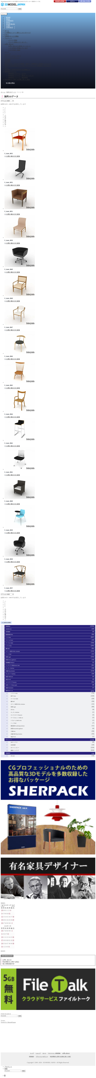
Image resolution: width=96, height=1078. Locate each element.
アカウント (8, 38)
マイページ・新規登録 (54, 1053)
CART (8, 26)
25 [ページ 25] (5, 116)
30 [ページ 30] (5, 124)
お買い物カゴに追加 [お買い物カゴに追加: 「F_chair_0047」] (13, 330)
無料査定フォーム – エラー (17, 73)
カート (6, 52)
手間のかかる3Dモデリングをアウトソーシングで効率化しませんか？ (27, 66)
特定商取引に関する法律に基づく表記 (17, 79)
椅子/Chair (13, 696)
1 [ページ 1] (4, 109)
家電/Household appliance (17, 728)
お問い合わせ (9, 44)
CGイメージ (9, 739)
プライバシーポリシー (12, 58)
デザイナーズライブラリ (12, 56)
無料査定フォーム (10, 71)
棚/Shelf (8, 648)
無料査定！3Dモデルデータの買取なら (17, 69)
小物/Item (13, 731)
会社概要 (7, 60)
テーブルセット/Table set (17, 717)
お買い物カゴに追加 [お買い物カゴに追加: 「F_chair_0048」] (13, 301)
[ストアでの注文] (7, 101)
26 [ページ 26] (5, 117)
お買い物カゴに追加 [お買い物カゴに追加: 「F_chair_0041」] (13, 475)
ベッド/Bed (8, 654)
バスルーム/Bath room (16, 720)
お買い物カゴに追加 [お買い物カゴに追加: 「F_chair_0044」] (13, 417)
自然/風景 (13, 745)
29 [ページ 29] (5, 122)
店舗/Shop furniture (10, 671)
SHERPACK (9, 629)
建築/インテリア (15, 750)
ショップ (7, 54)
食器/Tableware (9, 676)
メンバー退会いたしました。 (18, 42)
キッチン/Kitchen (10, 668)
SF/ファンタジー (15, 747)
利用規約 (7, 62)
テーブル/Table (9, 643)
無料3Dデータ (11, 92)
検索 (19, 9)
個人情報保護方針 (9, 964)
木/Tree (12, 709)
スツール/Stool (9, 640)
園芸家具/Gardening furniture (18, 726)
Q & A (8, 22)
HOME (8, 17)
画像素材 (8, 753)
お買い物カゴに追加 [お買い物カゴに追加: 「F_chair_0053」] (13, 156)
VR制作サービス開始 (11, 36)
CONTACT (9, 27)
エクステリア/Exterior (11, 682)
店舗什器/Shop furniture (16, 734)
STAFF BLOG (10, 24)
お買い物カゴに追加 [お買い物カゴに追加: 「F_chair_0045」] (13, 388)
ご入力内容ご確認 (14, 50)
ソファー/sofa (14, 693)
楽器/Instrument (9, 687)
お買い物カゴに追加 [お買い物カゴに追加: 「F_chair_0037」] (13, 591)
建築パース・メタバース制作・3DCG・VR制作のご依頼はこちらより (27, 64)
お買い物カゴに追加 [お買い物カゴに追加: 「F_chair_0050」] (13, 243)
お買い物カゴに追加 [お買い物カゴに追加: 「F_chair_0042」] (13, 446)
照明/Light (8, 657)
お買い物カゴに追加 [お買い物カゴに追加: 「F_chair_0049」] (13, 272)
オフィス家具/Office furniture (13, 651)
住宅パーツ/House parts (11, 685)
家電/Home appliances (11, 659)
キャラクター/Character (16, 715)
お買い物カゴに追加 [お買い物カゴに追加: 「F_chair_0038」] (13, 562)
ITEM (8, 19)
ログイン (72, 1)
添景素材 (8, 631)
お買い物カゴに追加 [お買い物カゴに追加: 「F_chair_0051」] (13, 214)
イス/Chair (8, 637)
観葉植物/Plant (9, 634)
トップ (32, 1053)
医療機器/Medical (10, 662)
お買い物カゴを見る (85, 1)
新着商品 (8, 626)
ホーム (6, 31)
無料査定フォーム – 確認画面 (18, 77)
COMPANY (10, 21)
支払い (6, 68)
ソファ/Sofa (8, 645)
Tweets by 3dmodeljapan (8, 1022)
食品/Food (8, 679)
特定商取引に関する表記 (11, 962)
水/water (13, 756)
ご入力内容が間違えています (18, 48)
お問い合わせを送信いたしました (19, 46)
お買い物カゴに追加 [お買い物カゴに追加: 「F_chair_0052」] (13, 185)
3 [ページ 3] (4, 112)
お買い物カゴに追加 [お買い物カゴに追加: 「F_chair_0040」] (13, 504)
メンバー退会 (12, 40)
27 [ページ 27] (5, 119)
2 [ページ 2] (4, 111)
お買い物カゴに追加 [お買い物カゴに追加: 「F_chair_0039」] (13, 533)
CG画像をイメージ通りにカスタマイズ (17, 32)
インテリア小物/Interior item (13, 665)
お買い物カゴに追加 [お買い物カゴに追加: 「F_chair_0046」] (13, 359)
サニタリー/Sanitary (10, 673)
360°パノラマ (14, 742)
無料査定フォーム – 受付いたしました (21, 75)
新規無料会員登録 (59, 1)
